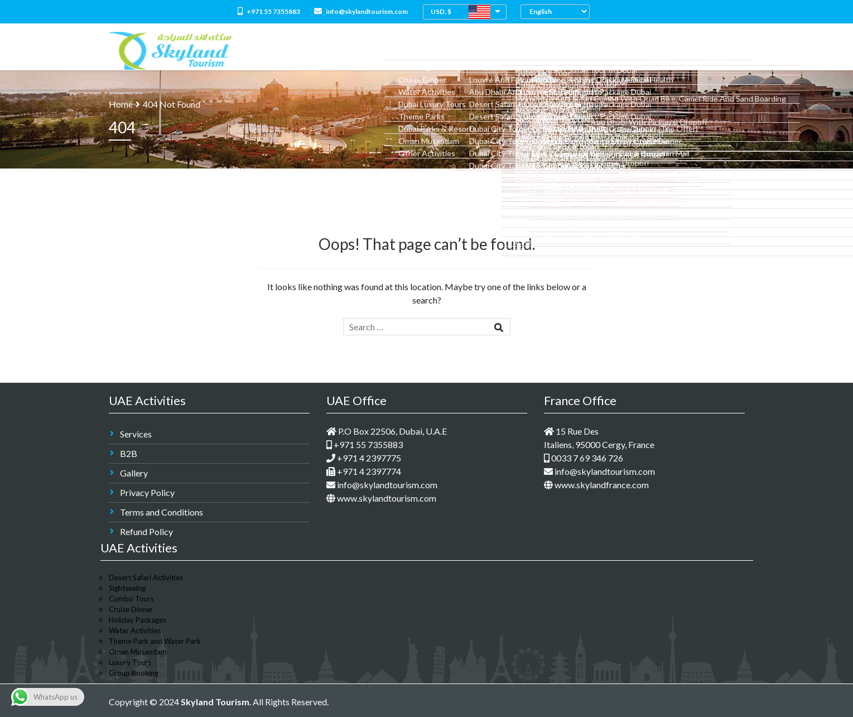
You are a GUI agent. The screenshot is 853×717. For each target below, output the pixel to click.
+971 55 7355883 (269, 11)
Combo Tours (458, 50)
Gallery (134, 473)
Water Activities (135, 630)
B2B (128, 453)
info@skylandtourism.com (361, 11)
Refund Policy (146, 531)
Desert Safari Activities (146, 577)
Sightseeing (127, 588)
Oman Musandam (138, 651)
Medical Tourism (591, 50)
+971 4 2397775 (363, 458)
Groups (680, 50)
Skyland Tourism (215, 701)
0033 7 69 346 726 (583, 458)
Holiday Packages (137, 619)
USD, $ (441, 11)
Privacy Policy (147, 492)
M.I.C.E (644, 50)
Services (136, 434)
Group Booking (133, 672)
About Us (349, 50)
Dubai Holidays (522, 50)
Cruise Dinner (131, 609)
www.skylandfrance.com (596, 484)
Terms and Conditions (161, 512)
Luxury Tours (130, 662)
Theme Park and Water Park (155, 641)
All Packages (400, 50)
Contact (722, 50)
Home (311, 50)
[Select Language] (558, 11)
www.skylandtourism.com (381, 498)
